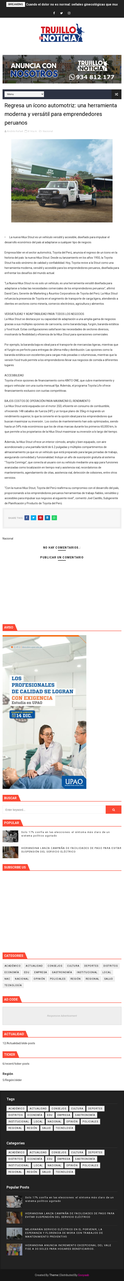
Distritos (110, 965)
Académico (13, 965)
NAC (7, 978)
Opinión (39, 978)
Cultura (73, 965)
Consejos (55, 965)
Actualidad (34, 965)
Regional (92, 978)
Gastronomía (62, 972)
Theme (53, 1275)
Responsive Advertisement (62, 1015)
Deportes (91, 965)
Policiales (58, 978)
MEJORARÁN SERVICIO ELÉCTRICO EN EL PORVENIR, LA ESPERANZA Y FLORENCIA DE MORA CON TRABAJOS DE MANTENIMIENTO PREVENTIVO (64, 1233)
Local (107, 972)
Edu (27, 972)
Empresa (40, 972)
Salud (108, 978)
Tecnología (13, 985)
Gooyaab (83, 1275)
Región (76, 978)
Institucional (87, 972)
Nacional (48, 131)
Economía (12, 972)
